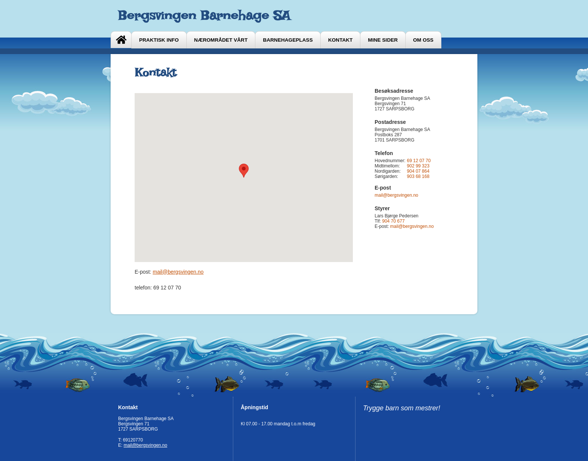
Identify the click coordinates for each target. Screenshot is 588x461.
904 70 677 (393, 221)
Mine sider (383, 40)
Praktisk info (159, 40)
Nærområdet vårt (221, 40)
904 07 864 (418, 171)
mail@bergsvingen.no (178, 272)
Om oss (423, 40)
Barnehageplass (288, 40)
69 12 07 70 (418, 160)
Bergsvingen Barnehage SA (204, 16)
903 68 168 (418, 176)
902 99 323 (418, 166)
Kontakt (340, 40)
